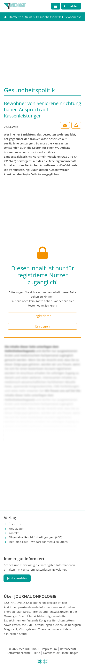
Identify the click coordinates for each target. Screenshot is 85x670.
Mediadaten (16, 528)
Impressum (49, 649)
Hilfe (37, 653)
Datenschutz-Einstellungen (61, 653)
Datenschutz (68, 649)
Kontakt (14, 533)
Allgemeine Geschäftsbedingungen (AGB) (35, 537)
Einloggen (42, 326)
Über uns (15, 524)
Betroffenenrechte (19, 653)
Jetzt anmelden (17, 578)
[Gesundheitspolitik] (48, 17)
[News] (28, 17)
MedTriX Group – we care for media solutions (38, 542)
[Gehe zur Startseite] (12, 17)
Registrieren (42, 316)
